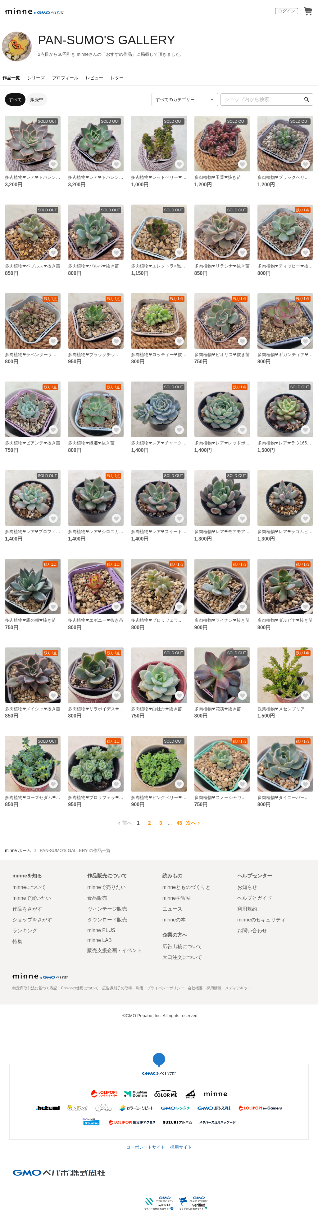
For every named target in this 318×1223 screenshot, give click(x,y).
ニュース (172, 909)
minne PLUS (101, 930)
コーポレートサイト (145, 1147)
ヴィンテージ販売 (107, 909)
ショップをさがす (32, 919)
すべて (15, 99)
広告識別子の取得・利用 (122, 988)
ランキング (24, 930)
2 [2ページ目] (149, 823)
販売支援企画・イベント (114, 950)
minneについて (29, 887)
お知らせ (247, 887)
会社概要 (195, 988)
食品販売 (97, 898)
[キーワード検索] (267, 99)
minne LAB (99, 940)
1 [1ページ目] (138, 823)
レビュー (94, 77)
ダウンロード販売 (107, 919)
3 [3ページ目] (160, 823)
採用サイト (181, 1147)
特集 (17, 941)
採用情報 (214, 988)
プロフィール (65, 77)
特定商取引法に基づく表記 (34, 988)
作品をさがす (27, 909)
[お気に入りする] (53, 164)
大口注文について (182, 957)
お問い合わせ (252, 930)
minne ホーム (18, 850)
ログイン (286, 10)
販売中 (36, 99)
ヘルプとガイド (254, 898)
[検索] (307, 99)
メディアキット (238, 988)
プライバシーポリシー (165, 988)
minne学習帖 (176, 898)
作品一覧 (11, 77)
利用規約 (247, 909)
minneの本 (174, 919)
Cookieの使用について (79, 988)
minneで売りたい (106, 887)
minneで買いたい (31, 898)
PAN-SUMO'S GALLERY (106, 40)
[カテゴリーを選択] (185, 99)
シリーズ (36, 77)
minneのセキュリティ (261, 919)
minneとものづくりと (186, 887)
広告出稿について (182, 946)
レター (117, 77)
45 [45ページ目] (179, 823)
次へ (194, 823)
